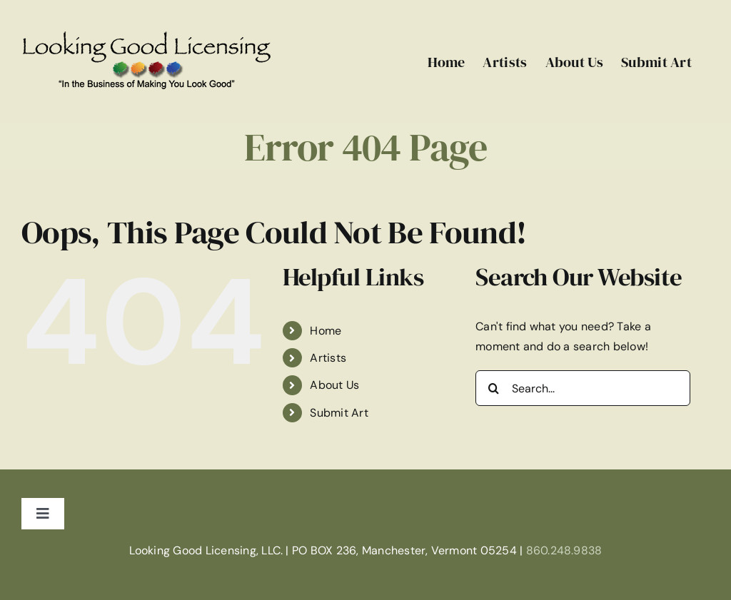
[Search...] (582, 388)
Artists (328, 357)
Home (325, 330)
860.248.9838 (564, 550)
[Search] (493, 388)
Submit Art (339, 412)
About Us (334, 384)
